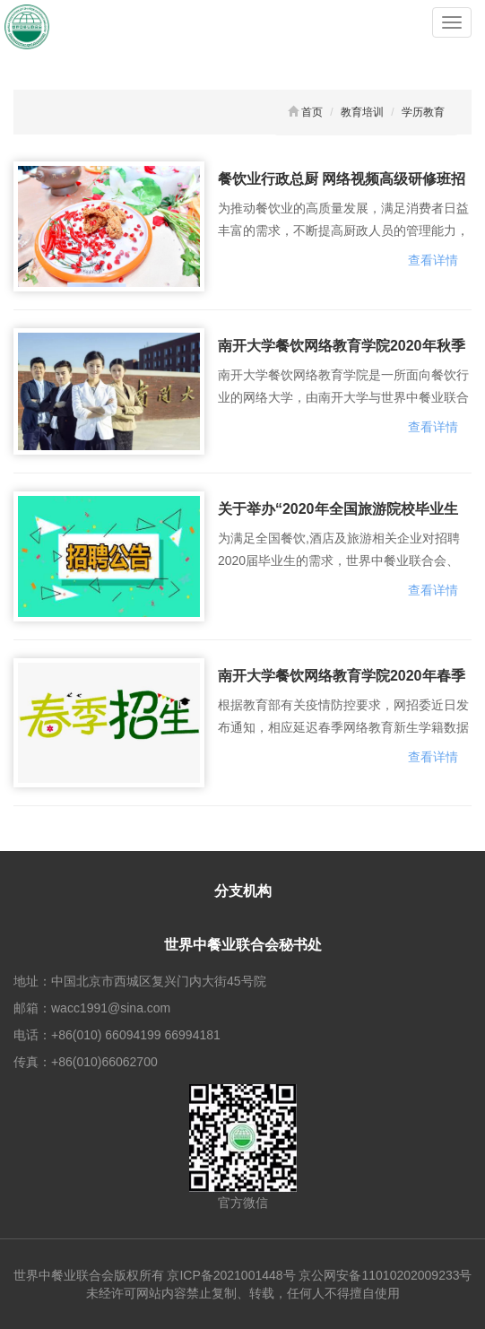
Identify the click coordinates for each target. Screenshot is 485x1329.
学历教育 (423, 112)
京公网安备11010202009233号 (385, 1275)
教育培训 (362, 112)
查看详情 (433, 260)
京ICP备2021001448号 (231, 1275)
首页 (312, 112)
